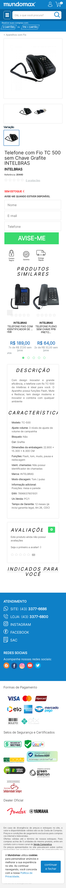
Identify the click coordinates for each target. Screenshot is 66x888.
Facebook (19, 632)
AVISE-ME (31, 238)
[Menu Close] (7, 15)
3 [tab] (32, 358)
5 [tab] (42, 358)
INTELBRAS (13, 169)
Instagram (20, 624)
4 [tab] (37, 358)
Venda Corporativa (42, 844)
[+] (51, 530)
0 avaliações (33, 180)
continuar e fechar (51, 866)
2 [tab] (27, 358)
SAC (13, 640)
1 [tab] (21, 358)
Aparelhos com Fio (16, 35)
